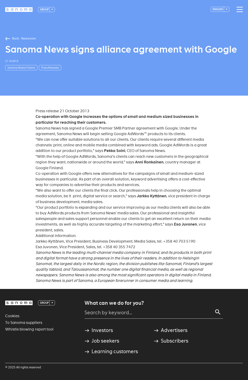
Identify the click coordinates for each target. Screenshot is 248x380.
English (218, 9)
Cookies (12, 315)
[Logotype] (19, 9)
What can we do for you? (114, 303)
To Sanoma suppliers (23, 322)
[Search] (218, 312)
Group (44, 9)
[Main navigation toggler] (238, 9)
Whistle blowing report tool (29, 329)
